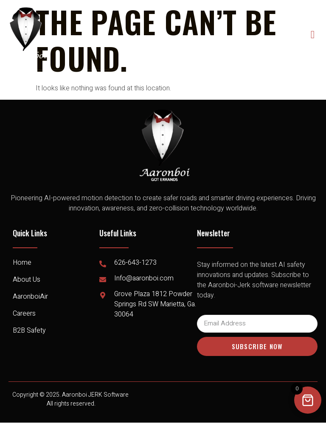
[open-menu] (313, 34)
